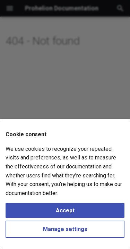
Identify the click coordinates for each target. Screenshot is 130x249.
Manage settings (65, 229)
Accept (65, 210)
